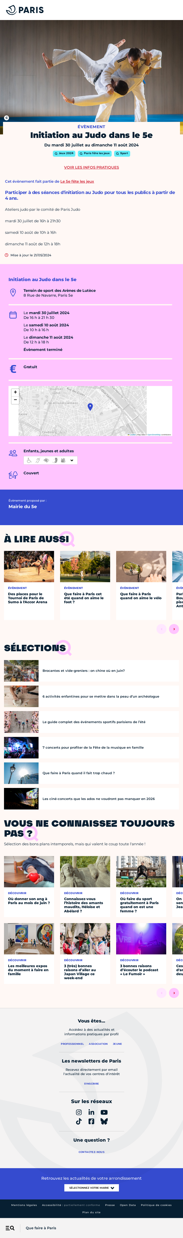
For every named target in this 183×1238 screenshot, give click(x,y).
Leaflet (132, 435)
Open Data (128, 1205)
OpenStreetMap (154, 435)
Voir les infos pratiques (91, 167)
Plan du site (91, 1212)
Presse (110, 1205)
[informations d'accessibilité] (51, 460)
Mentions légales (24, 1205)
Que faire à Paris (41, 1228)
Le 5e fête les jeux (77, 181)
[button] (90, 407)
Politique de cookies (156, 1205)
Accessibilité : (71, 1205)
